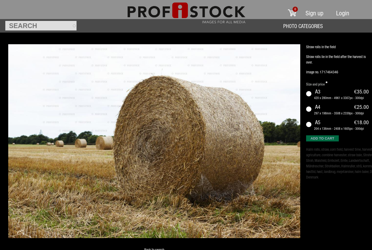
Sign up (314, 13)
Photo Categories (303, 26)
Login (342, 13)
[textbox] (41, 25)
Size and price (316, 84)
